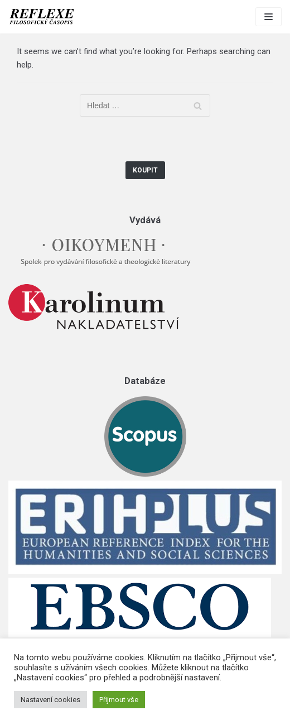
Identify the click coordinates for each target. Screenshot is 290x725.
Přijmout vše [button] (118, 699)
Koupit (145, 170)
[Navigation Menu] (268, 16)
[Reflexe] (41, 17)
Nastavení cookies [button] (50, 699)
